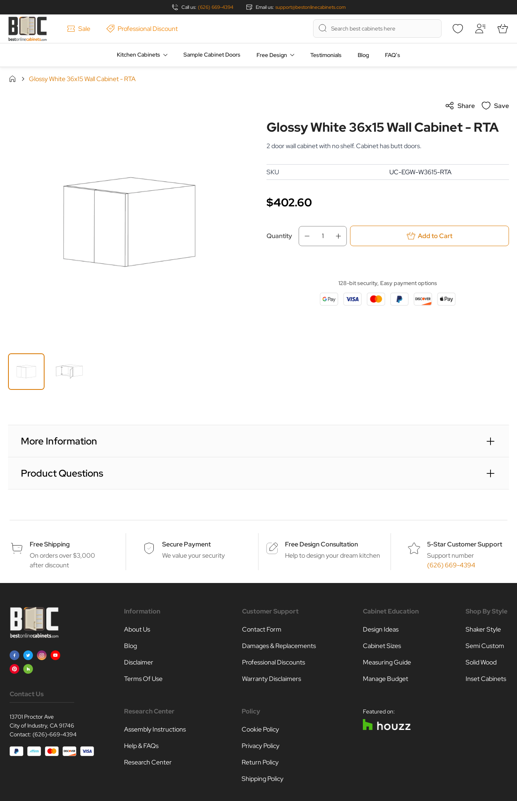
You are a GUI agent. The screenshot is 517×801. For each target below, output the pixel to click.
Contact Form (261, 629)
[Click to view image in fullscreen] (129, 222)
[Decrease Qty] (305, 236)
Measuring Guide (387, 662)
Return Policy (260, 762)
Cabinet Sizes (382, 646)
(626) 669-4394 (215, 7)
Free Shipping (50, 544)
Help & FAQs (141, 746)
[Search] (323, 28)
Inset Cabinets (486, 679)
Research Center (148, 762)
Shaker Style (483, 629)
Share (460, 105)
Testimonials (326, 55)
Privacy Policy (260, 746)
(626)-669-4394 (55, 734)
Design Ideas (381, 629)
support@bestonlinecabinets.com (310, 7)
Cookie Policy (260, 729)
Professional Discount (142, 28)
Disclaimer (138, 662)
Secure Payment (186, 544)
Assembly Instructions (155, 729)
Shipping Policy (262, 779)
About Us (137, 629)
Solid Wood (481, 662)
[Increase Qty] (341, 236)
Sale (78, 28)
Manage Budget (385, 679)
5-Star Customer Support (464, 544)
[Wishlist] (457, 28)
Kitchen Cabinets (138, 54)
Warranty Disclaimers (271, 679)
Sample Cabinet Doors (211, 54)
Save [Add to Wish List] (495, 105)
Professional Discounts (273, 662)
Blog (363, 55)
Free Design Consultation (321, 544)
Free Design (271, 55)
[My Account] (480, 28)
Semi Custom (485, 646)
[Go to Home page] (27, 28)
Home (12, 78)
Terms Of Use (143, 679)
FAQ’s (392, 55)
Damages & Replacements (279, 646)
